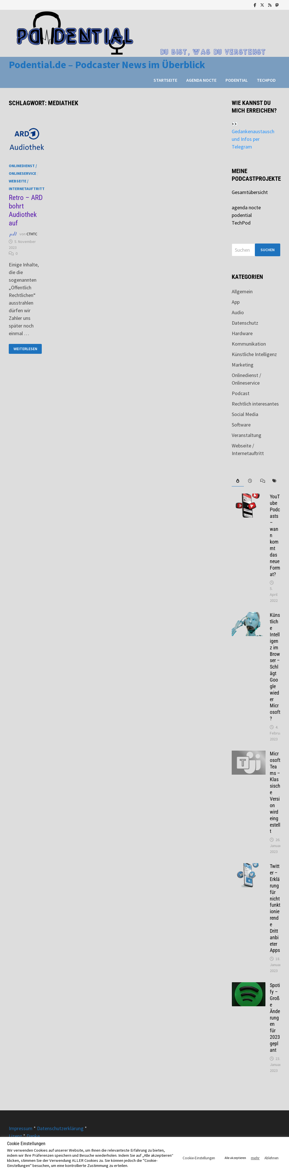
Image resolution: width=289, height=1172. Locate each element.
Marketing (242, 364)
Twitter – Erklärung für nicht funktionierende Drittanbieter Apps (275, 908)
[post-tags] (274, 480)
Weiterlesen (25, 349)
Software (241, 424)
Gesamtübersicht (250, 192)
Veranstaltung (246, 435)
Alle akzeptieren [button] (235, 1158)
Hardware (242, 333)
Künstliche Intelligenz (254, 354)
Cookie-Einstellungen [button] (199, 1158)
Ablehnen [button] (271, 1158)
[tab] (238, 480)
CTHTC (32, 233)
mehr (255, 1157)
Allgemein (242, 291)
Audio (238, 312)
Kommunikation (249, 344)
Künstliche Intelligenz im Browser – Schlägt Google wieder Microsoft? (275, 666)
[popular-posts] (238, 480)
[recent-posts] (250, 480)
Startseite (165, 80)
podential (236, 80)
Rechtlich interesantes (255, 403)
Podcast (240, 393)
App (236, 302)
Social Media (245, 414)
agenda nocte (201, 80)
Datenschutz (245, 323)
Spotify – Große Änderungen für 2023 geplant (275, 1017)
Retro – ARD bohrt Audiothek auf (26, 210)
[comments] (262, 480)
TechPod (266, 80)
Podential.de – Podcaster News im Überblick (107, 64)
